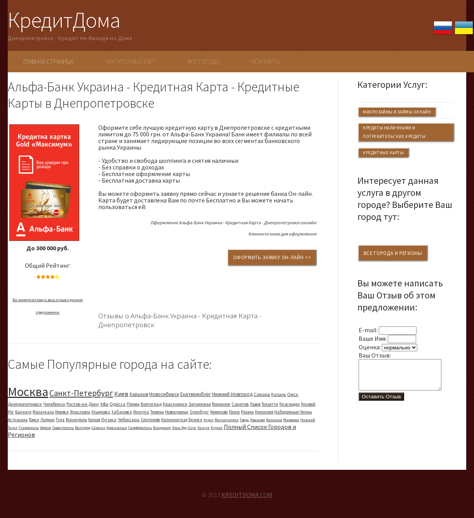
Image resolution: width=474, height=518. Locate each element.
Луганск (109, 419)
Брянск (195, 419)
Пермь (133, 404)
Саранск (98, 427)
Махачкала (43, 412)
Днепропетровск (25, 404)
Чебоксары (128, 419)
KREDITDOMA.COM (246, 495)
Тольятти (269, 404)
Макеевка (291, 419)
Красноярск (175, 404)
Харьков (138, 394)
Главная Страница (48, 61)
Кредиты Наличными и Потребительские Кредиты (394, 132)
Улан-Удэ (179, 427)
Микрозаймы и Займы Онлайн (397, 112)
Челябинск (54, 404)
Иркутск (141, 412)
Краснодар (289, 404)
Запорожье (199, 404)
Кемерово (219, 412)
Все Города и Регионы (393, 253)
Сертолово (150, 419)
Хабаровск (122, 412)
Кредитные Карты (383, 152)
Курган (217, 427)
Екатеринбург (195, 394)
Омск (292, 394)
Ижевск (62, 412)
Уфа (104, 404)
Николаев (264, 412)
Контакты (266, 61)
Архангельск (116, 427)
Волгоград (151, 404)
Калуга (203, 427)
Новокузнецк (176, 412)
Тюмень (157, 412)
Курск (208, 419)
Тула (60, 419)
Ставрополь (29, 427)
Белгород (83, 427)
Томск (34, 419)
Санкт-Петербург (81, 393)
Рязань (247, 412)
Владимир (162, 427)
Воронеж (221, 404)
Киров (94, 419)
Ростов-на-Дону (82, 404)
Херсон (45, 427)
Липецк (47, 419)
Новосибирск (164, 394)
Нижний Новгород (232, 394)
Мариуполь (76, 419)
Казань (278, 394)
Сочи (192, 427)
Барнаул (23, 412)
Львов (255, 404)
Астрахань (18, 419)
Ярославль (80, 412)
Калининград (174, 419)
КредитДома (64, 19)
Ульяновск (100, 412)
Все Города (204, 61)
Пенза (234, 412)
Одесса (117, 404)
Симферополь (140, 427)
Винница (274, 419)
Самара (262, 394)
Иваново (257, 419)
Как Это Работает (130, 61)
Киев (121, 394)
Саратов (240, 404)
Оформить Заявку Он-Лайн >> (272, 257)
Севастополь (63, 427)
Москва (28, 391)
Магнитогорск (226, 419)
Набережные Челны (293, 412)
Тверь (244, 419)
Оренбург (199, 412)
